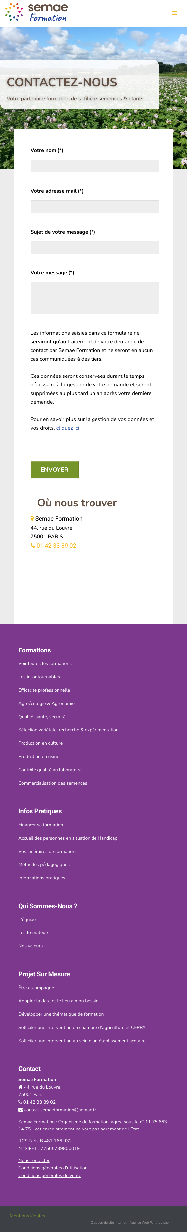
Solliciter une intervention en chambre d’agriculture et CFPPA (82, 1027)
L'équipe (27, 919)
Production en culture (40, 743)
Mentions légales (27, 1216)
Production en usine (38, 756)
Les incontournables (39, 677)
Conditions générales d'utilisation (53, 1168)
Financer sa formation (40, 825)
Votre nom (47, 150)
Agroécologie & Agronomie (46, 703)
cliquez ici (67, 428)
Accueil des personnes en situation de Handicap (67, 838)
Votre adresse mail (57, 191)
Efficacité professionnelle (44, 690)
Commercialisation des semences (52, 783)
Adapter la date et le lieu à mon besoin (58, 1001)
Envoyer (54, 470)
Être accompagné (36, 988)
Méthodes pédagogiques (44, 864)
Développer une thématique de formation (61, 1014)
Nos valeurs (30, 946)
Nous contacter (34, 1160)
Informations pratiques (41, 878)
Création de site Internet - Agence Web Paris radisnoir (131, 1222)
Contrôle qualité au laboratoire (50, 770)
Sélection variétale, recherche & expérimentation (68, 730)
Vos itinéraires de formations (48, 851)
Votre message (52, 272)
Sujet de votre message (63, 232)
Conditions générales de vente (49, 1175)
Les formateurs (33, 932)
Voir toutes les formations (45, 663)
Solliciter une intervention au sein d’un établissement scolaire (81, 1041)
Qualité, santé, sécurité (42, 717)
